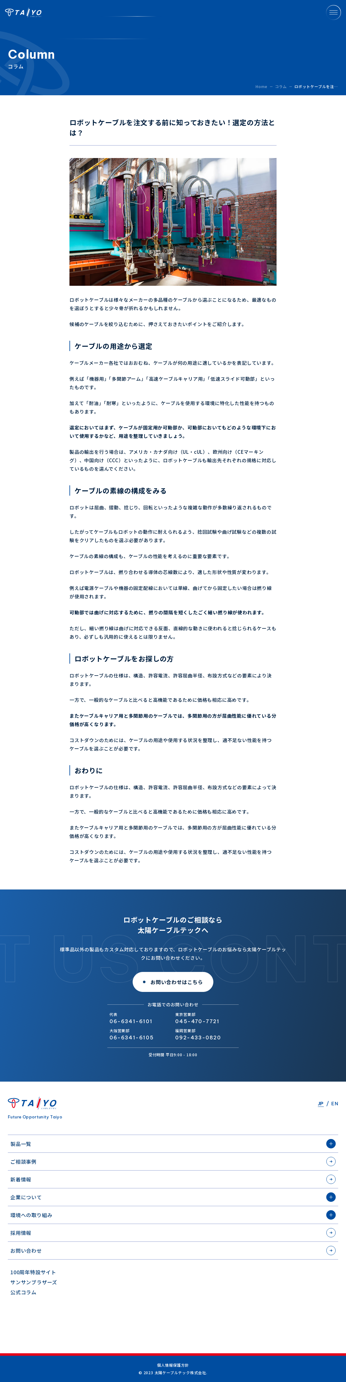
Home (261, 86)
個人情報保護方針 (173, 1365)
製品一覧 (20, 1143)
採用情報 (20, 1232)
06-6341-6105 (131, 1037)
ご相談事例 (23, 1161)
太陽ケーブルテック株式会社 (23, 12)
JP (321, 1104)
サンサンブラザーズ (33, 1282)
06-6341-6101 (130, 1021)
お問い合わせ (26, 1250)
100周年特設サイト (33, 1272)
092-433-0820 (198, 1037)
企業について (26, 1197)
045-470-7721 (197, 1021)
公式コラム (23, 1292)
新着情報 (20, 1179)
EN (334, 1104)
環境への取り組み (31, 1215)
